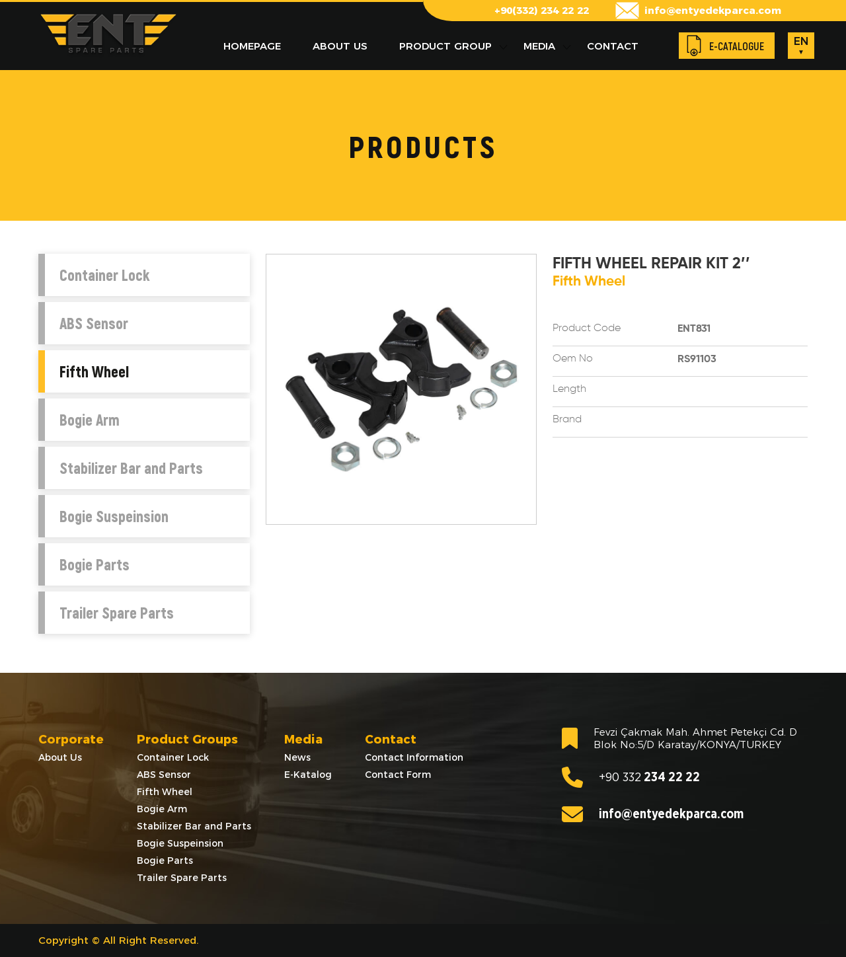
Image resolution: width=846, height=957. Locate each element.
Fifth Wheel (94, 371)
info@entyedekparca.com (712, 10)
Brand (567, 419)
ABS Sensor (93, 323)
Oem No (573, 359)
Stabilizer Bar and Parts (131, 468)
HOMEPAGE (252, 46)
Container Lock (104, 275)
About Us (60, 757)
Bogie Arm (89, 419)
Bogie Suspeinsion (114, 516)
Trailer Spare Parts (116, 612)
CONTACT (612, 46)
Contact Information (414, 757)
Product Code (587, 328)
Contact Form (398, 775)
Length (569, 389)
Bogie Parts (94, 564)
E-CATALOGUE (736, 46)
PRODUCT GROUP (445, 46)
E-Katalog (308, 775)
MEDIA (539, 46)
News (297, 757)
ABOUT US (340, 46)
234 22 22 (631, 777)
